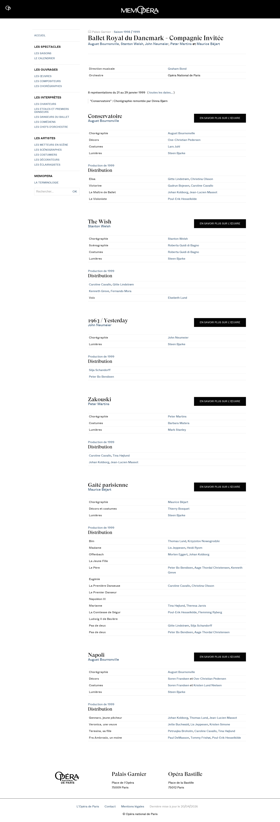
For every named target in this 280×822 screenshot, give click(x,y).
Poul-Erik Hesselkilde (182, 198)
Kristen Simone (219, 724)
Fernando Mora (121, 291)
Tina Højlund (121, 455)
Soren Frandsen (178, 678)
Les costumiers (45, 155)
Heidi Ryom (194, 547)
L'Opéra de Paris (88, 806)
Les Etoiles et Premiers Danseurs (51, 110)
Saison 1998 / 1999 (127, 31)
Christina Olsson (202, 179)
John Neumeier (156, 44)
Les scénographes (48, 150)
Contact (110, 806)
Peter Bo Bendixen (101, 376)
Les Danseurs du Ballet (51, 117)
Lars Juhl (174, 146)
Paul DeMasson (178, 737)
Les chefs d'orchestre (51, 127)
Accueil (39, 35)
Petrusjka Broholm (180, 731)
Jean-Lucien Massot (203, 192)
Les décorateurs (46, 160)
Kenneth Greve (99, 291)
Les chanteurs (45, 104)
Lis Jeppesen (176, 547)
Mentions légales (132, 806)
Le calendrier (44, 58)
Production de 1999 (101, 165)
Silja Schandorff (99, 370)
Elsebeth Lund (177, 297)
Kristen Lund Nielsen (207, 685)
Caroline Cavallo (202, 185)
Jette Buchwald (178, 724)
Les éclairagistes (47, 165)
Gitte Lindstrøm (178, 179)
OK (75, 191)
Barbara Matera (178, 423)
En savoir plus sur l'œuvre (220, 118)
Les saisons (42, 53)
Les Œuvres (43, 76)
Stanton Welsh (132, 44)
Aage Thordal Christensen (212, 567)
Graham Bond (177, 68)
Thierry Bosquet (178, 508)
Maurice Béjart (208, 44)
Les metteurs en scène (51, 145)
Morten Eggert (178, 554)
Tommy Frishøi (201, 737)
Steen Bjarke (176, 153)
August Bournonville (103, 44)
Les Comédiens (45, 122)
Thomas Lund (177, 541)
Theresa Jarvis (196, 605)
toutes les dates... (161, 92)
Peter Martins (181, 44)
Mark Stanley (177, 429)
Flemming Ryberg (210, 612)
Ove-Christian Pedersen (184, 139)
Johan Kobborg (178, 192)
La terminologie (46, 182)
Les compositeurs (47, 81)
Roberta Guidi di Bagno (183, 245)
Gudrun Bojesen (178, 185)
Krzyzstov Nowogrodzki (204, 541)
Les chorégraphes (48, 86)
